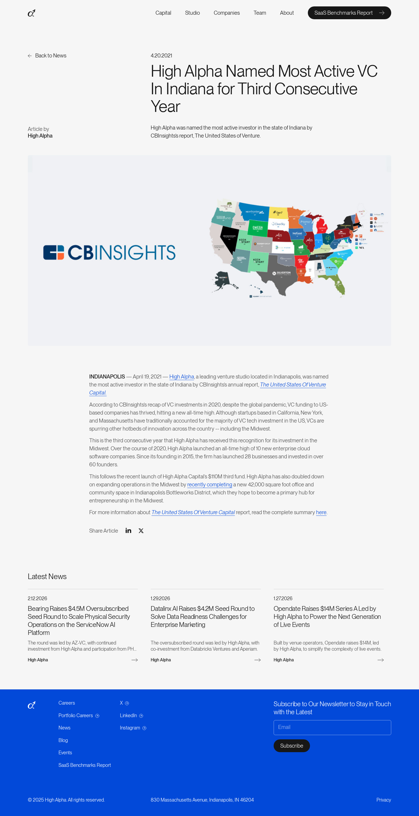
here (321, 514)
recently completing (209, 486)
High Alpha (181, 378)
